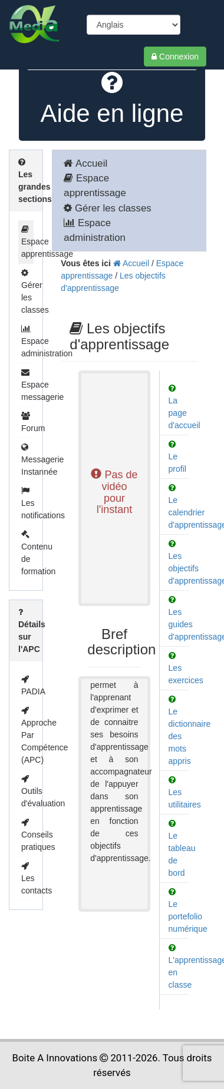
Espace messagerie (42, 385)
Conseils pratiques (38, 835)
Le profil (177, 457)
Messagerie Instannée (42, 459)
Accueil (85, 163)
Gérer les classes (107, 208)
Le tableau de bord (182, 848)
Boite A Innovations (55, 1058)
